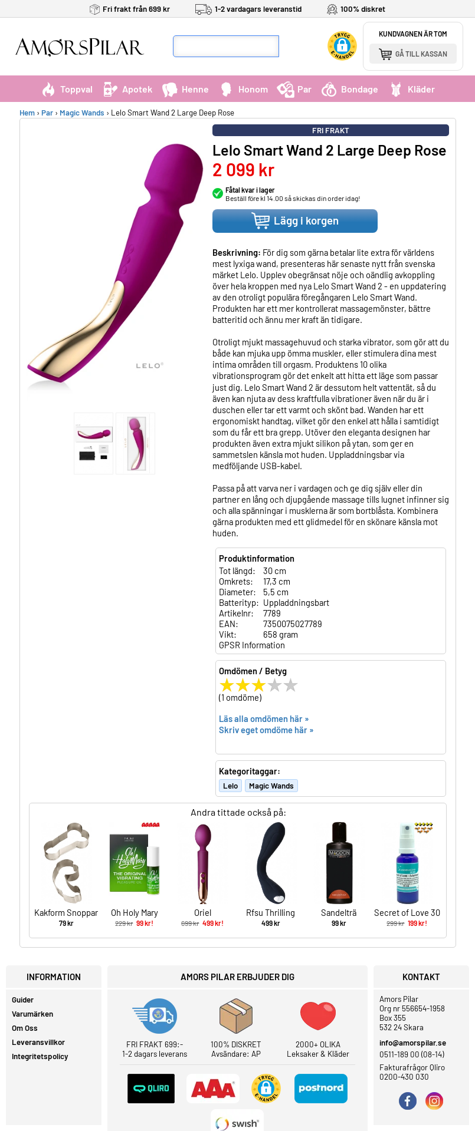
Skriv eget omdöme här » (266, 729)
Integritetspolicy (40, 1056)
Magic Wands (82, 112)
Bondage (349, 88)
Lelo (230, 785)
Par (294, 88)
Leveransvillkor (38, 1042)
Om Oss (25, 1028)
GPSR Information (252, 644)
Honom (243, 88)
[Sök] (290, 46)
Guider (23, 999)
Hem (27, 112)
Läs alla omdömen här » (264, 718)
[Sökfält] (226, 46)
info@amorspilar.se (412, 1042)
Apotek (126, 88)
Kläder (411, 88)
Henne (185, 88)
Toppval (66, 88)
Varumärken (32, 1013)
